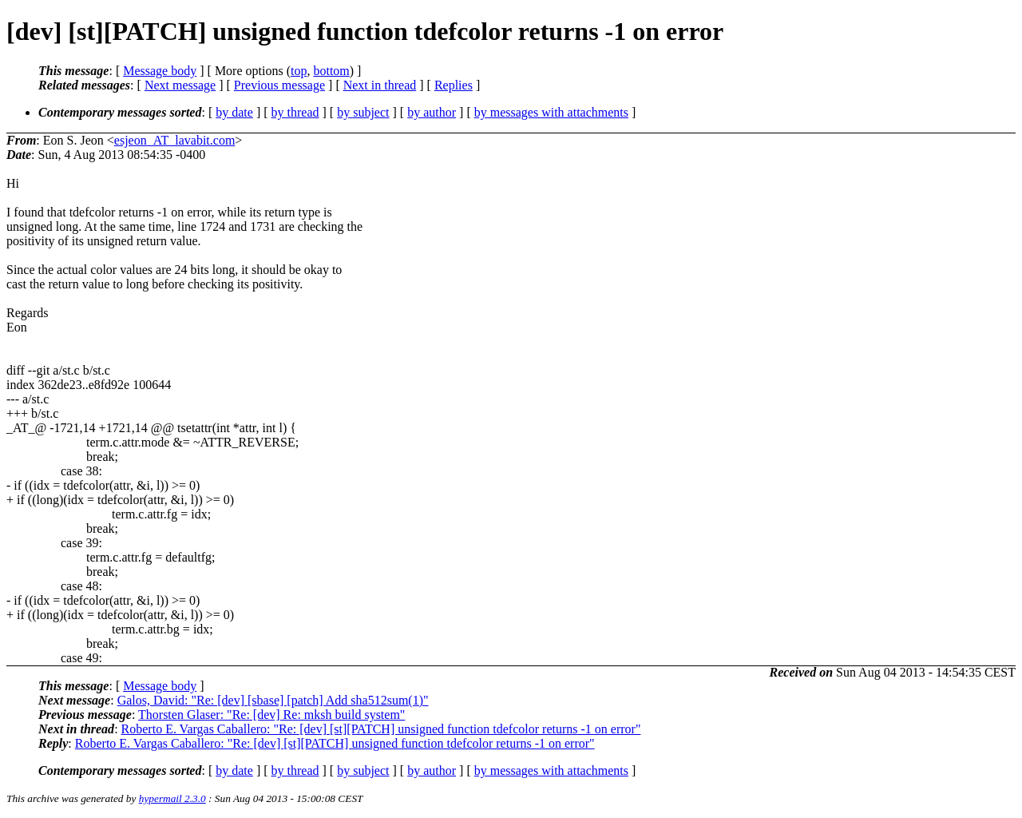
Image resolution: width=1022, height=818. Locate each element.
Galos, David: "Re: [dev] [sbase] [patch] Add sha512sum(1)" (273, 700)
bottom (331, 70)
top (299, 70)
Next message (180, 85)
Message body (159, 70)
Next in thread (380, 85)
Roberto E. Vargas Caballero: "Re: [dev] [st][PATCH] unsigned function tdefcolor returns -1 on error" (381, 729)
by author (431, 112)
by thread (295, 112)
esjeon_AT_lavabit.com (175, 140)
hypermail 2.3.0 (172, 798)
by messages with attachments (551, 112)
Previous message (279, 85)
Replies (453, 85)
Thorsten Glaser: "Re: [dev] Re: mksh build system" (271, 714)
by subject (363, 112)
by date (234, 112)
